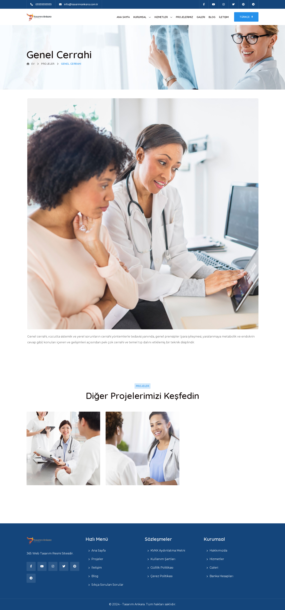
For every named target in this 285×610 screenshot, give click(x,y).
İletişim (224, 17)
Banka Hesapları (221, 576)
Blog (212, 17)
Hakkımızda (218, 550)
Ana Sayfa (123, 17)
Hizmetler (161, 17)
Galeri (201, 17)
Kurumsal (139, 17)
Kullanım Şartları (162, 559)
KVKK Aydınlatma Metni (167, 550)
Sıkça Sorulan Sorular (107, 584)
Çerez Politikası (161, 576)
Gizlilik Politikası (161, 567)
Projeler (47, 63)
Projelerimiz (184, 17)
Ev (31, 63)
